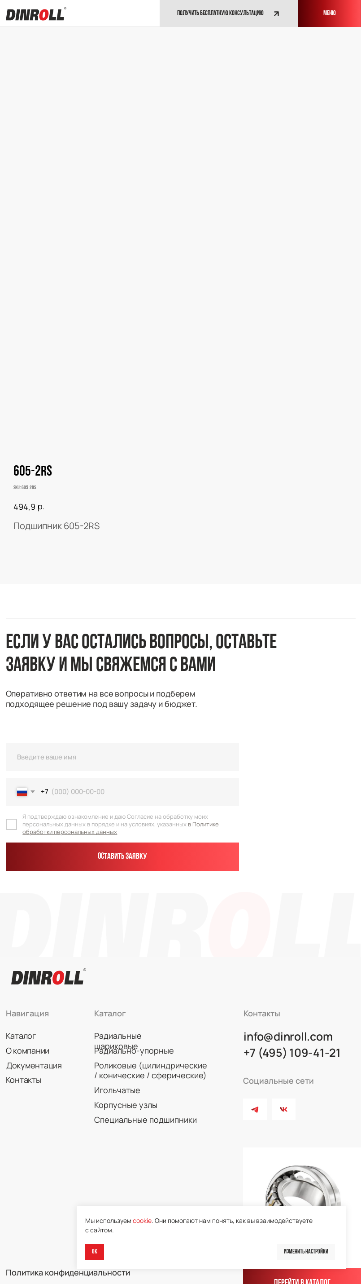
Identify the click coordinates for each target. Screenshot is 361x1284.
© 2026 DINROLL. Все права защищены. (74, 1277)
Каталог (19, 1029)
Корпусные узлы (122, 1097)
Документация (32, 1058)
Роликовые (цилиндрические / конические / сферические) (148, 1063)
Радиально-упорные (129, 1044)
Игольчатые (114, 1082)
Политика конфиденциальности (64, 1263)
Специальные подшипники (141, 1112)
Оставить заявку (121, 853)
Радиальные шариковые (135, 1029)
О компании (26, 1044)
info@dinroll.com (285, 1029)
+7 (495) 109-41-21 (290, 1045)
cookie (142, 1220)
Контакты (21, 1073)
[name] (120, 754)
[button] (226, 13)
